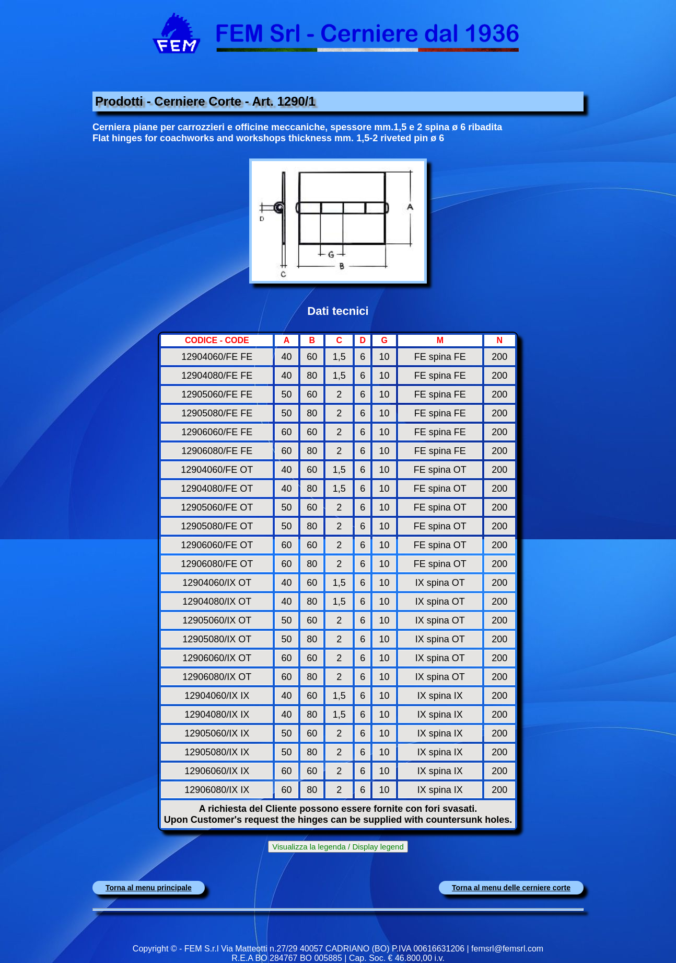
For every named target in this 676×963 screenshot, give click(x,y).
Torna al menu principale (149, 887)
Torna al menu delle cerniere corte (511, 887)
